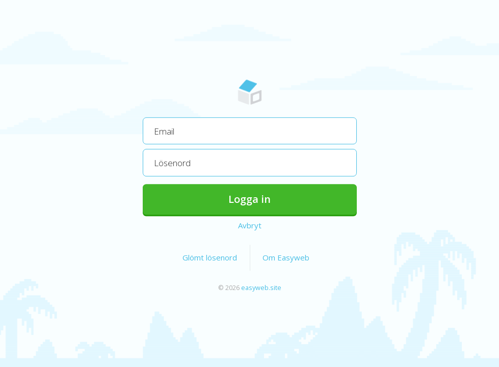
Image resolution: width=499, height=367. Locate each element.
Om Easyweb (285, 257)
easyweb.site (261, 287)
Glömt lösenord (209, 257)
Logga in (249, 199)
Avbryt (249, 225)
